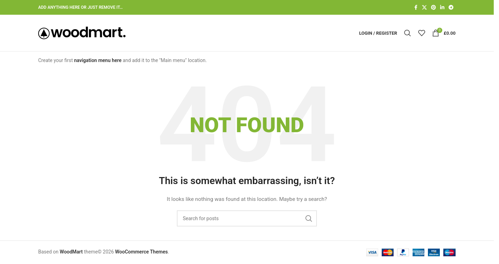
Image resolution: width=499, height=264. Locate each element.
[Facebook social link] (415, 7)
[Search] (408, 33)
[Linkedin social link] (442, 7)
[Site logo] (82, 32)
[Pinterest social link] (433, 7)
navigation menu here (98, 60)
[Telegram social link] (451, 7)
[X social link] (424, 7)
